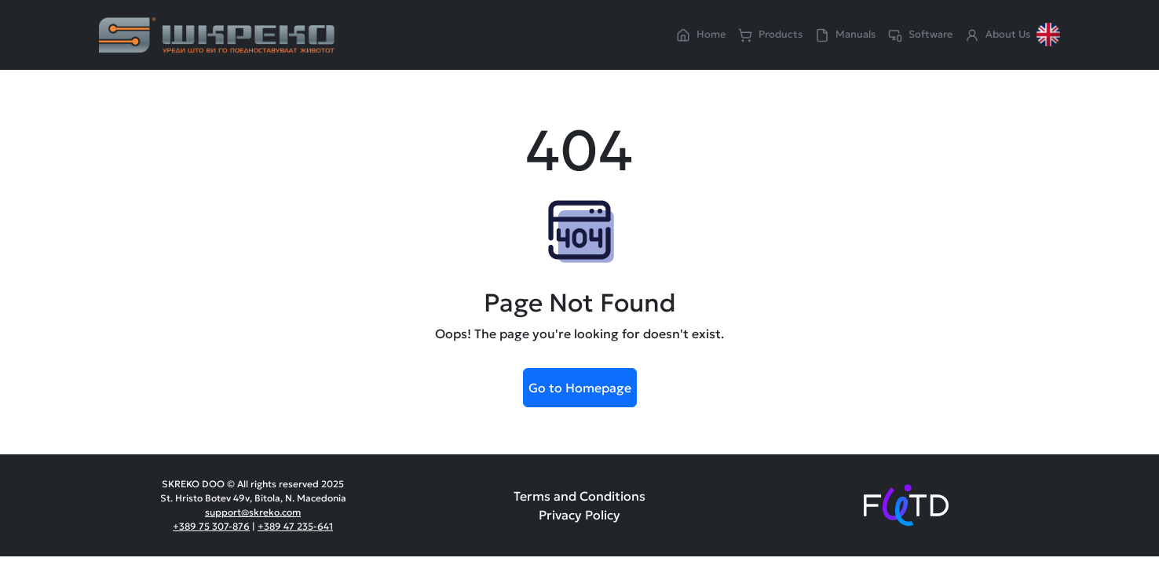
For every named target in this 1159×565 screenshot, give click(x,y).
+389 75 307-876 (211, 526)
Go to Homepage (579, 388)
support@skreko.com (253, 512)
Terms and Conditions (579, 496)
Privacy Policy (579, 515)
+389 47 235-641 (295, 526)
